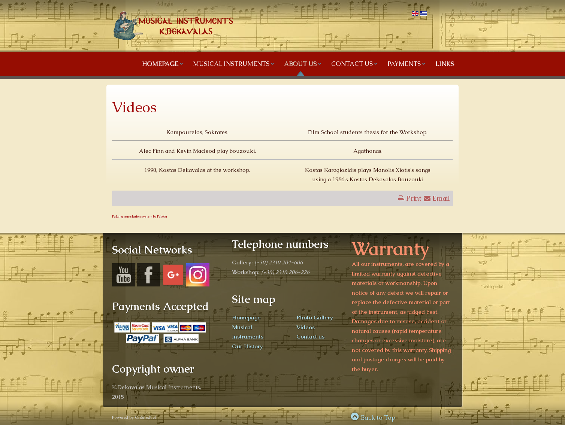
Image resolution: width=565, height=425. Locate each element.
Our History (247, 346)
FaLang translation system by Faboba (139, 216)
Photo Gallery (314, 317)
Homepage (246, 317)
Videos (134, 107)
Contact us (310, 336)
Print (409, 197)
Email (437, 197)
